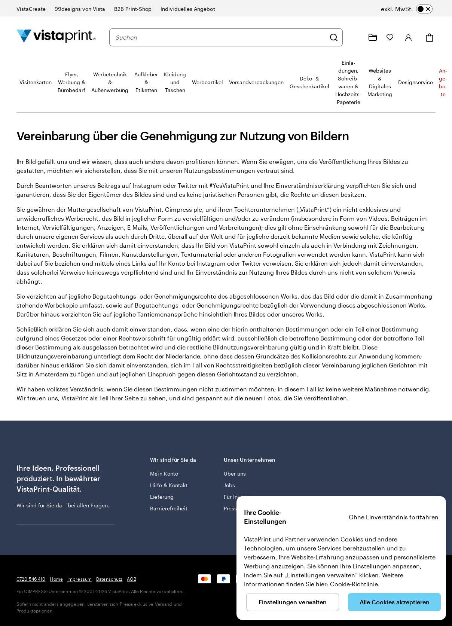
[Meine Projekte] (372, 37)
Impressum (79, 578)
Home (56, 578)
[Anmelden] (409, 37)
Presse (232, 508)
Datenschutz (109, 578)
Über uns (235, 473)
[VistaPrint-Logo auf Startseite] (56, 37)
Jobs (229, 485)
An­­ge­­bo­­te (443, 82)
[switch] (407, 8)
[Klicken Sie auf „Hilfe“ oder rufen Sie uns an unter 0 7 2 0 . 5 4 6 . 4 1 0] (354, 37)
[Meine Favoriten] (390, 37)
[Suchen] (333, 37)
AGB (131, 578)
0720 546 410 (30, 578)
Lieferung (162, 497)
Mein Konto (164, 473)
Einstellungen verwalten (293, 601)
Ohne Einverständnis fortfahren (394, 516)
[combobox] (220, 37)
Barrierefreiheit (168, 508)
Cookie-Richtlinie (354, 583)
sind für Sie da (44, 505)
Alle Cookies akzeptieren (395, 601)
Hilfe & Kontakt (168, 485)
